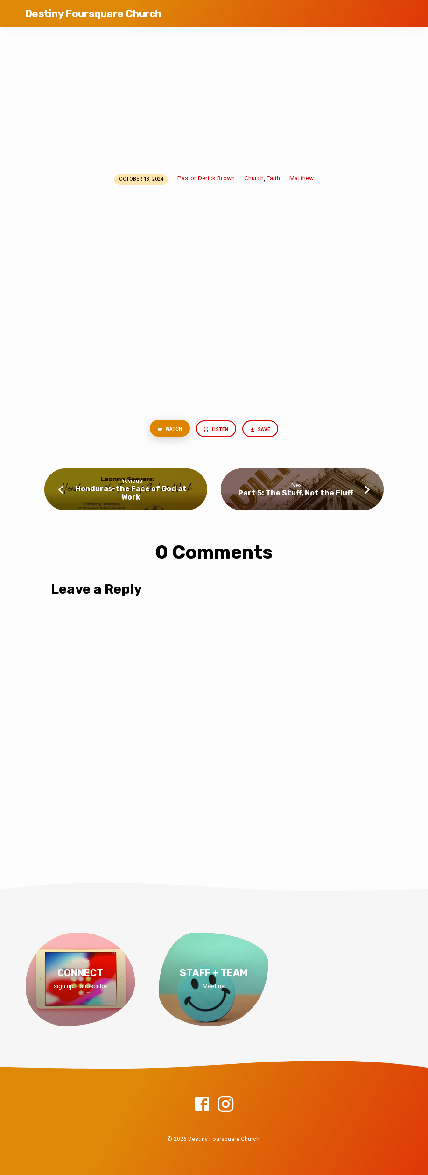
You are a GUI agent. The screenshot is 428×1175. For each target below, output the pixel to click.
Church (254, 178)
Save (262, 430)
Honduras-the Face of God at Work (131, 494)
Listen (217, 430)
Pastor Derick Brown (206, 178)
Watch (168, 429)
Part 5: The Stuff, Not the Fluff (297, 494)
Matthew (301, 178)
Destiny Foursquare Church (93, 13)
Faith (273, 178)
